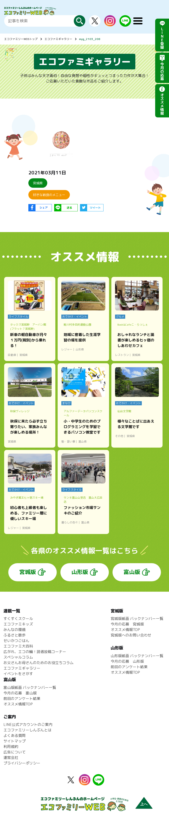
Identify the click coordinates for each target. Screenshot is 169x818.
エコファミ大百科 (18, 646)
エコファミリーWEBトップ (21, 39)
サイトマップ (14, 741)
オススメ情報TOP (125, 629)
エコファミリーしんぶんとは (27, 730)
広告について (14, 752)
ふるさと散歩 (14, 635)
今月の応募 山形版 (127, 661)
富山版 (132, 572)
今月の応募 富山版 (20, 693)
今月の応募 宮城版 (127, 624)
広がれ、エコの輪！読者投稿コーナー (34, 651)
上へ (144, 804)
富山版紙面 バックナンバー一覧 (29, 687)
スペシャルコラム (18, 657)
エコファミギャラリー (58, 39)
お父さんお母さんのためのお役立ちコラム (38, 662)
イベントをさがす (18, 673)
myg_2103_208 (89, 39)
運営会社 (10, 757)
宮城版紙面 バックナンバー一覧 (137, 618)
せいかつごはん (16, 640)
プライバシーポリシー (21, 763)
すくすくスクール (18, 618)
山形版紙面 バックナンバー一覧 (137, 655)
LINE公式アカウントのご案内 (27, 724)
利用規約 (10, 746)
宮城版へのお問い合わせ (131, 635)
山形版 (79, 572)
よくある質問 (14, 735)
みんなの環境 (14, 629)
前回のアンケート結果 (129, 666)
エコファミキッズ (18, 624)
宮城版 (27, 572)
